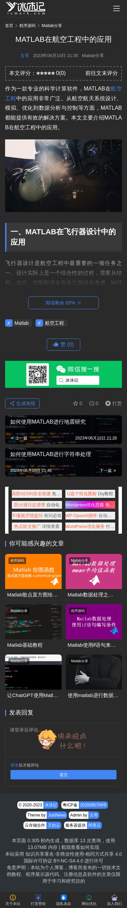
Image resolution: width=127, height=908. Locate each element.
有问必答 (37, 515)
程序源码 (17, 560)
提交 (64, 774)
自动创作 (90, 515)
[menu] (116, 8)
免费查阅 (90, 504)
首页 (9, 25)
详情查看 (37, 526)
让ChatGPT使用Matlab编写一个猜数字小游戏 (33, 695)
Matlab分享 (93, 55)
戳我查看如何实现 (80, 847)
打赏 (112, 403)
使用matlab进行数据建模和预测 (93, 695)
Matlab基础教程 (25, 645)
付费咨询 (90, 526)
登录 (14, 765)
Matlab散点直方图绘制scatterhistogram (32, 595)
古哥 (24, 55)
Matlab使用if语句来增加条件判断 (92, 645)
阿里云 (94, 825)
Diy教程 (90, 493)
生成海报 (22, 403)
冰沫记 (51, 805)
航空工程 (54, 323)
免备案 (37, 493)
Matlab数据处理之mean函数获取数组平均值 (92, 595)
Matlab (22, 323)
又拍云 (54, 825)
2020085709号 (93, 805)
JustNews (57, 815)
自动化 (37, 504)
